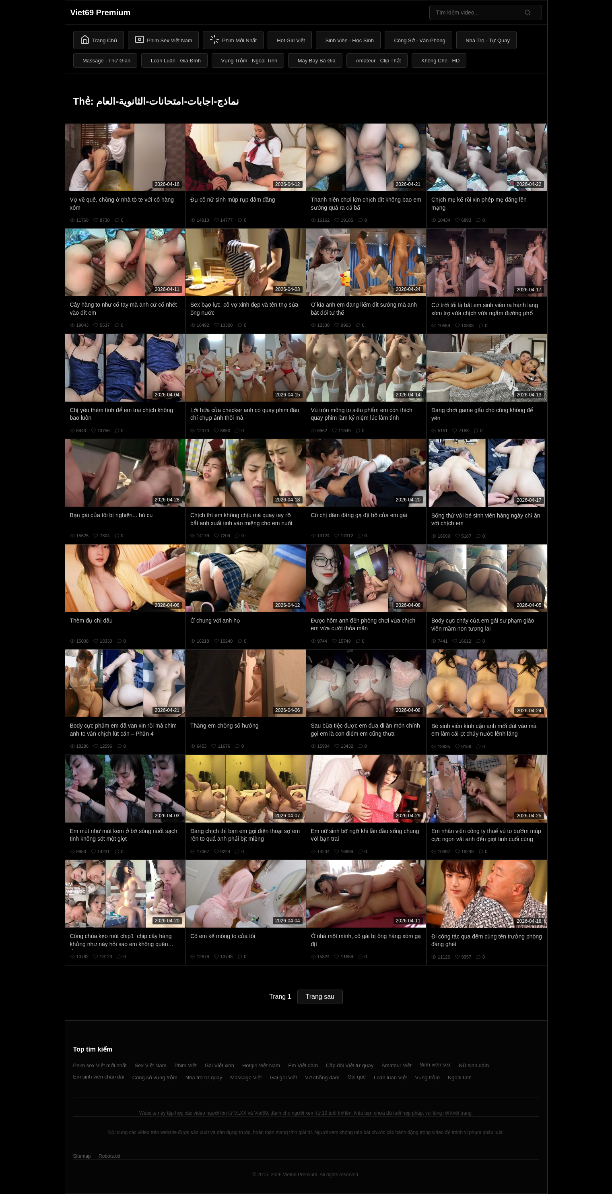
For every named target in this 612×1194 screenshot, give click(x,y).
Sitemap (82, 1156)
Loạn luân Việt (390, 1077)
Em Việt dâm (303, 1065)
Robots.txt (109, 1156)
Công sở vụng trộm (154, 1077)
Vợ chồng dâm (322, 1077)
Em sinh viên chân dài (98, 1077)
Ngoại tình (460, 1077)
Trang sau (320, 996)
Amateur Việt (396, 1065)
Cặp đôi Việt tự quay (349, 1065)
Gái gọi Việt (283, 1077)
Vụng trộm (427, 1077)
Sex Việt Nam (151, 1065)
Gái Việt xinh (219, 1065)
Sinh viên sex (435, 1065)
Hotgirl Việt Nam (261, 1065)
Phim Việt (186, 1065)
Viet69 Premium (100, 12)
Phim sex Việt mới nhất (100, 1065)
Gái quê (356, 1077)
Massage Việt (246, 1077)
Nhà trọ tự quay (203, 1077)
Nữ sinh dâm (474, 1065)
